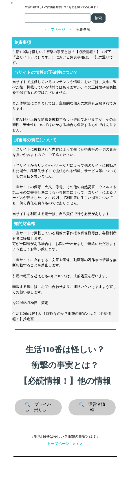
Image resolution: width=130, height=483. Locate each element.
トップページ (54, 29)
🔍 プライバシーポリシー (38, 407)
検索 (98, 18)
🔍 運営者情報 (92, 407)
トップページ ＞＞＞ (65, 444)
